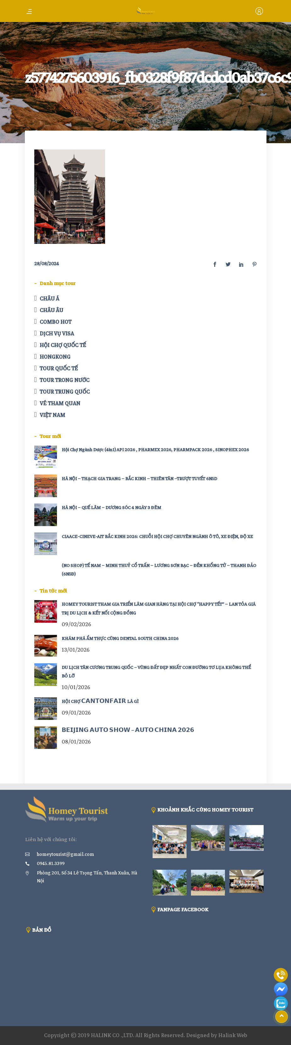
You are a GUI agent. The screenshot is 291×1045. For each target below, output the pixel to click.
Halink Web (232, 1035)
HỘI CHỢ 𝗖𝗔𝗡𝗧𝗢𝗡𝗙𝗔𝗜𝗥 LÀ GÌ (100, 701)
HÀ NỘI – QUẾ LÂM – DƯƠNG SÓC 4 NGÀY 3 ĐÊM (111, 507)
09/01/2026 (76, 713)
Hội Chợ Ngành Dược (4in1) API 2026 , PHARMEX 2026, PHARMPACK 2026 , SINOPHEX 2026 (155, 449)
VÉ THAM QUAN (60, 403)
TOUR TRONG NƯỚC (64, 380)
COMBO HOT (55, 322)
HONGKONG (55, 357)
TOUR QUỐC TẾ (59, 368)
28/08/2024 (46, 263)
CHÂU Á (49, 299)
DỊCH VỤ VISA (57, 333)
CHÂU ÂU (51, 310)
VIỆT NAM (52, 415)
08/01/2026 (76, 742)
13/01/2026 (76, 650)
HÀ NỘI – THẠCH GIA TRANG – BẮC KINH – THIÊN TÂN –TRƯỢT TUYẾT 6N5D (139, 478)
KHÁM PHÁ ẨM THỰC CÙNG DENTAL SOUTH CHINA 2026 (120, 638)
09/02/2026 (76, 624)
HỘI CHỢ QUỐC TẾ (63, 345)
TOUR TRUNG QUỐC (65, 392)
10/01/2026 (76, 687)
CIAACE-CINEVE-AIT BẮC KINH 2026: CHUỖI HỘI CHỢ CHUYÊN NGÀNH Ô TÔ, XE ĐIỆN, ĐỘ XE (157, 536)
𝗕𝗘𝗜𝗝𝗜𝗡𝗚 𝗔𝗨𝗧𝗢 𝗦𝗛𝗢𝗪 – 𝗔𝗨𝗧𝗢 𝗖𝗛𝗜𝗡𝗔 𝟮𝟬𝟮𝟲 (128, 730)
